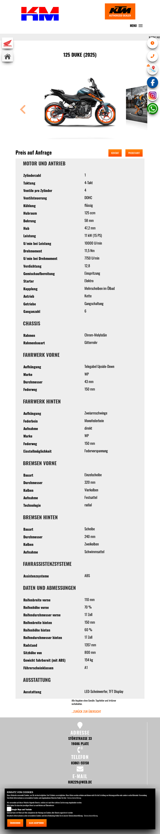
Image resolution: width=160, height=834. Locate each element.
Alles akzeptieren (36, 822)
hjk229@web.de (80, 781)
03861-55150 (80, 762)
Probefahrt (134, 153)
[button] (22, 110)
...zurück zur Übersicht (86, 711)
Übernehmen (15, 822)
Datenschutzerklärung (74, 797)
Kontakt (115, 153)
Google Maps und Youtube (22, 809)
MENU (137, 26)
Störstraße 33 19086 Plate (80, 741)
